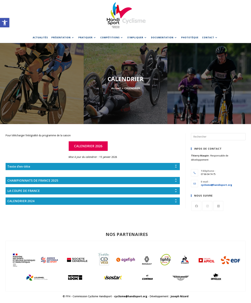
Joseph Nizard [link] (179, 296)
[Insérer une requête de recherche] (218, 136)
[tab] (92, 166)
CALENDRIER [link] (132, 88)
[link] (4, 22)
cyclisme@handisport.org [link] (216, 184)
